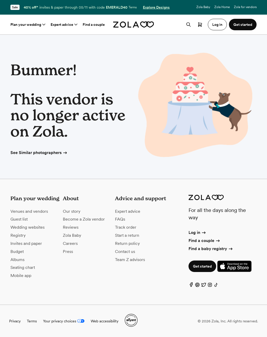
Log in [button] (217, 24)
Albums (17, 259)
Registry (18, 235)
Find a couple (94, 24)
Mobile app (20, 275)
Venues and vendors (29, 211)
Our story (71, 211)
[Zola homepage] (133, 24)
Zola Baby (203, 7)
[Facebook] (191, 285)
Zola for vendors (245, 7)
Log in (198, 232)
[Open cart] (200, 24)
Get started (202, 266)
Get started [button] (242, 24)
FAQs (120, 219)
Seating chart (22, 267)
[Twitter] (203, 285)
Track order (125, 227)
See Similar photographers (39, 152)
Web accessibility (104, 321)
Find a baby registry (211, 248)
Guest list (19, 219)
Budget (17, 251)
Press (68, 251)
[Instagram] (210, 285)
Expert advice (64, 24)
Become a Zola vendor (84, 219)
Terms (133, 7)
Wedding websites (27, 227)
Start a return (127, 235)
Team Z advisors (130, 259)
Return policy (127, 243)
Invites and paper (26, 243)
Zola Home (222, 7)
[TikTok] (216, 285)
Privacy (15, 321)
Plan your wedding (28, 24)
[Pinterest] (197, 285)
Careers (70, 243)
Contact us (125, 251)
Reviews (70, 227)
